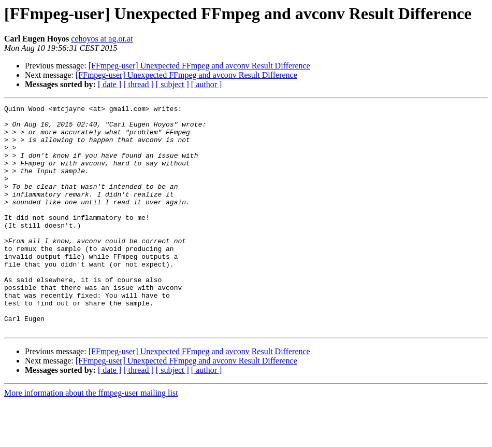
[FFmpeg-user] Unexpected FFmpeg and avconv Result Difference (199, 65)
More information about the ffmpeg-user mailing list (91, 438)
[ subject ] (172, 84)
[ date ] (109, 84)
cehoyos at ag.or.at (102, 38)
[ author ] (206, 84)
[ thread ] (138, 84)
